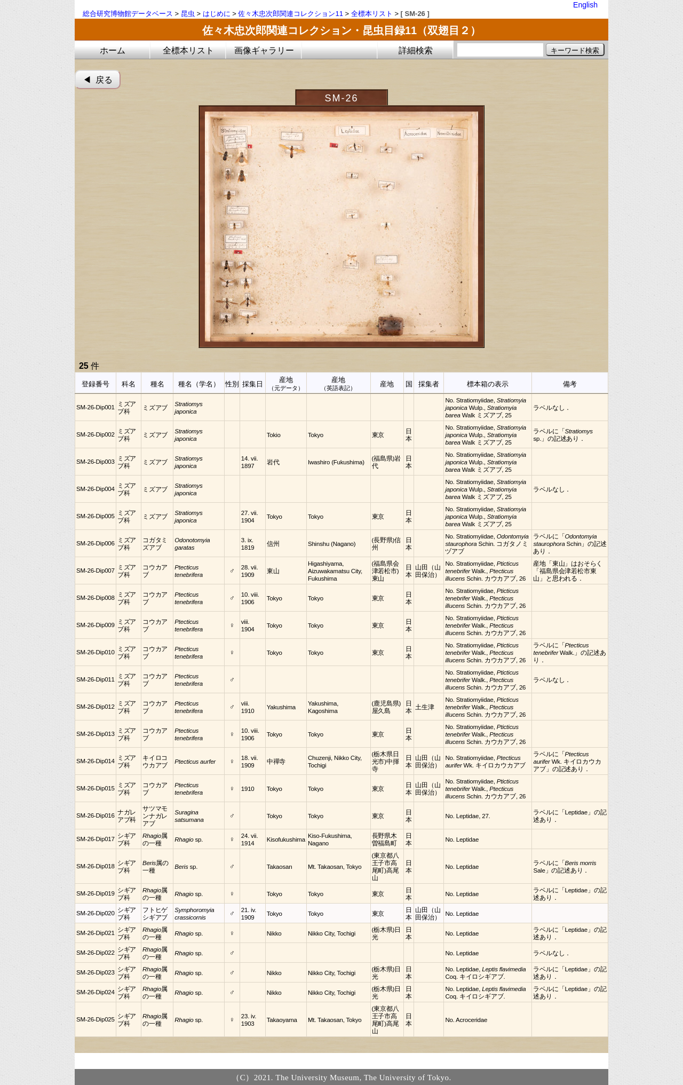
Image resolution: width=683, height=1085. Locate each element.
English (585, 5)
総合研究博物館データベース (128, 14)
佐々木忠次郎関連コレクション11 (290, 14)
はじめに (217, 14)
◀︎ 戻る (98, 79)
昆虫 (188, 14)
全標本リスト (372, 14)
